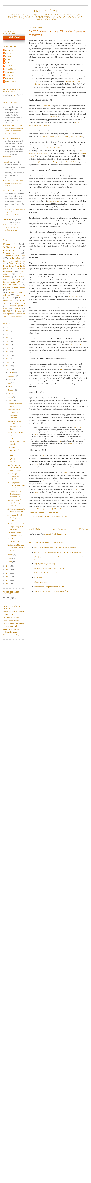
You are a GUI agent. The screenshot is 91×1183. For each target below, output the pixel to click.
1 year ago (14, 133)
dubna (10, 400)
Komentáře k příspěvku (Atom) (55, 534)
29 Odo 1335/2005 (72, 162)
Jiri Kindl (7, 60)
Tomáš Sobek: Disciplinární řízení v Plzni (49, 587)
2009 (8, 573)
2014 (8, 362)
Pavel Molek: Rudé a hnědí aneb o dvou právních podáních (55, 548)
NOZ (62, 370)
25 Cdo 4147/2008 (76, 344)
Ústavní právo (10, 253)
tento (14, 95)
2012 (8, 369)
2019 (8, 345)
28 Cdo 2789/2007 (48, 136)
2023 (8, 331)
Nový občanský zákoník (57, 516)
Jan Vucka (7, 220)
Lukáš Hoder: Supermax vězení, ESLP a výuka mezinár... (16, 441)
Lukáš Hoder (8, 66)
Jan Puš (6, 162)
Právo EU (9, 243)
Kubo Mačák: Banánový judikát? (46, 573)
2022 (8, 334)
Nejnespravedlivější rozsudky (44, 564)
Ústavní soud (10, 250)
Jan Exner (7, 53)
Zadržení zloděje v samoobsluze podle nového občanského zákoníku (58, 552)
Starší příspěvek (82, 529)
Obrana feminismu (40, 582)
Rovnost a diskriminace (14, 287)
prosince (11, 372)
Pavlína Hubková (10, 72)
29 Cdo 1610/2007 (43, 153)
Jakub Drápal (8, 50)
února (10, 558)
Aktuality (17, 279)
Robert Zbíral (8, 75)
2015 (8, 359)
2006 (8, 584)
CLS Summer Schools (11, 617)
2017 (8, 352)
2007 (8, 580)
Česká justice (15, 263)
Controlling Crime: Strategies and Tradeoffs (14, 476)
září (9, 383)
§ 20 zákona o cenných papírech (49, 162)
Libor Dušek (8, 63)
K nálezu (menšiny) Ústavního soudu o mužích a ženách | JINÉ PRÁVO (14, 227)
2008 (8, 576)
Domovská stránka (59, 529)
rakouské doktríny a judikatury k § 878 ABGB (45, 509)
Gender (17, 308)
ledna (10, 562)
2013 (8, 366)
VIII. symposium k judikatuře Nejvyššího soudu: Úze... (16, 485)
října (10, 379)
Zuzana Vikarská (10, 82)
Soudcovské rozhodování (14, 261)
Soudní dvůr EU (11, 282)
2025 (8, 327)
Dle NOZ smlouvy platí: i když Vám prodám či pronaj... (16, 526)
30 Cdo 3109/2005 (62, 136)
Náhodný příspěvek (14, 37)
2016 (8, 355)
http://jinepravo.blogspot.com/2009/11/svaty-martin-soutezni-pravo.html (14, 211)
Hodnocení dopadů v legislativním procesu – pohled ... (16, 502)
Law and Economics (12, 284)
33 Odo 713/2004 (51, 117)
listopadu (11, 376)
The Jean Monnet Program (12, 635)
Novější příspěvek (35, 529)
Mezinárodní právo (16, 290)
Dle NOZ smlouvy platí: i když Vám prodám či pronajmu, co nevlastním (57, 33)
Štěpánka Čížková (10, 191)
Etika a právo (7, 314)
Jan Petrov (7, 57)
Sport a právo (20, 295)
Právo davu (38, 577)
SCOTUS (6, 311)
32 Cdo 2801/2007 (53, 148)
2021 (8, 338)
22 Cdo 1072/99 (46, 106)
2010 (8, 569)
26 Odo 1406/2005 (44, 125)
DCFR (36, 434)
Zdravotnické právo (15, 316)
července (11, 390)
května (10, 397)
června (10, 393)
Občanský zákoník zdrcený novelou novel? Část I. (52, 591)
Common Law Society (11, 620)
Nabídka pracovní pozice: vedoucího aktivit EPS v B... (14, 467)
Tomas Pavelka (9, 78)
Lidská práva (14, 258)
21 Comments (52, 513)
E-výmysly (18, 311)
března (10, 555)
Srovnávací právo (18, 303)
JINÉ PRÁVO (45, 11)
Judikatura (41, 516)
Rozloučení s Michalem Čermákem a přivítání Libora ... (16, 547)
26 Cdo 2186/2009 (76, 136)
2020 (8, 341)
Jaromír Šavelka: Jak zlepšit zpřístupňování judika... (16, 517)
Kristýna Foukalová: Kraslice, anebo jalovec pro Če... (14, 494)
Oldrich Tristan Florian (12, 138)
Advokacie (10, 298)
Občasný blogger (10, 69)
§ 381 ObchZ (73, 297)
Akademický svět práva (14, 255)
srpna (10, 386)
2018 (8, 348)
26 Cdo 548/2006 (53, 201)
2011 (8, 566)
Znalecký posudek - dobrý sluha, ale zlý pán (49, 568)
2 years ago (16, 157)
